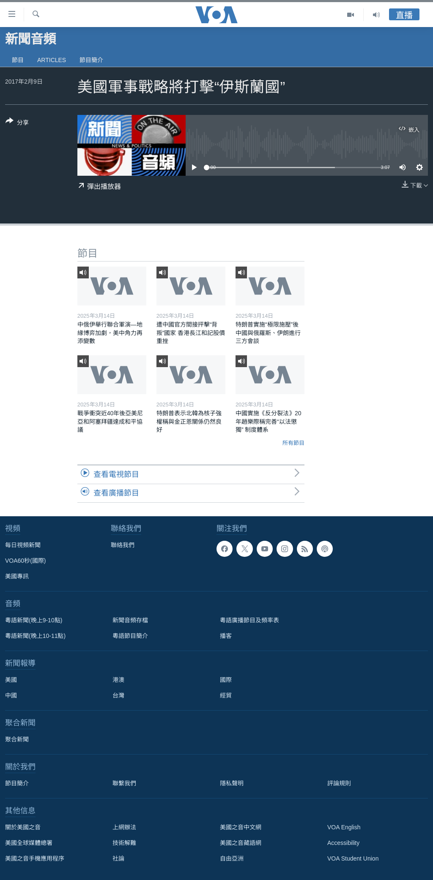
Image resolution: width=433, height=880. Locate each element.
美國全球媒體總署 (28, 842)
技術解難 (124, 842)
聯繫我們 (124, 783)
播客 (226, 635)
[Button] (17, 123)
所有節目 (293, 443)
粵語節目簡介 (130, 635)
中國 (11, 695)
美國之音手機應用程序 (34, 858)
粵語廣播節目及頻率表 (249, 620)
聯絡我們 (122, 545)
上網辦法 (124, 827)
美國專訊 (17, 576)
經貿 (226, 695)
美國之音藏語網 (240, 842)
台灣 (118, 695)
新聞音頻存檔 (130, 620)
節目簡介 (91, 60)
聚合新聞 (17, 739)
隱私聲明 (232, 783)
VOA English (344, 827)
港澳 (118, 679)
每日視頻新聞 (23, 545)
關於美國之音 (23, 827)
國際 (226, 679)
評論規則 (339, 783)
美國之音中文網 (240, 827)
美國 (11, 679)
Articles (51, 60)
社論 (118, 858)
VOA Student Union (352, 858)
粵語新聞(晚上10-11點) (35, 635)
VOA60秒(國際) (25, 560)
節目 (18, 60)
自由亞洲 (232, 858)
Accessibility (343, 842)
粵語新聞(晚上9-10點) (33, 620)
